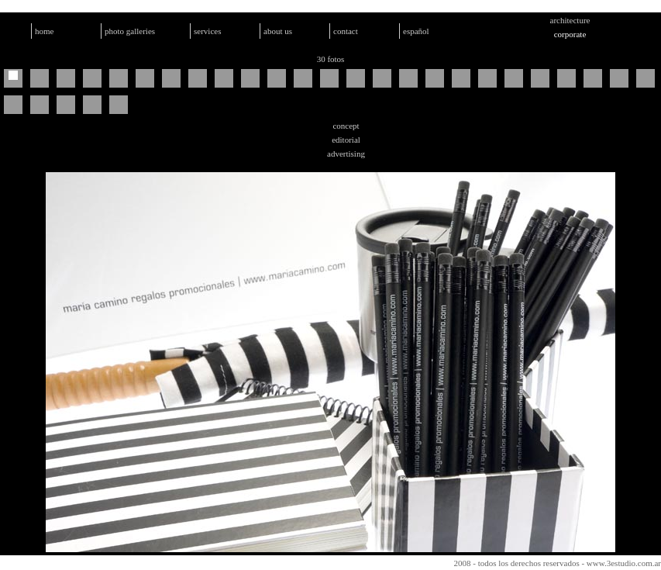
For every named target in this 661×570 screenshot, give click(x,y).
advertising (346, 153)
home (44, 31)
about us (277, 31)
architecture (570, 20)
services (207, 31)
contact (345, 31)
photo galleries (130, 31)
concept (345, 125)
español (416, 31)
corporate (570, 34)
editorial (346, 139)
